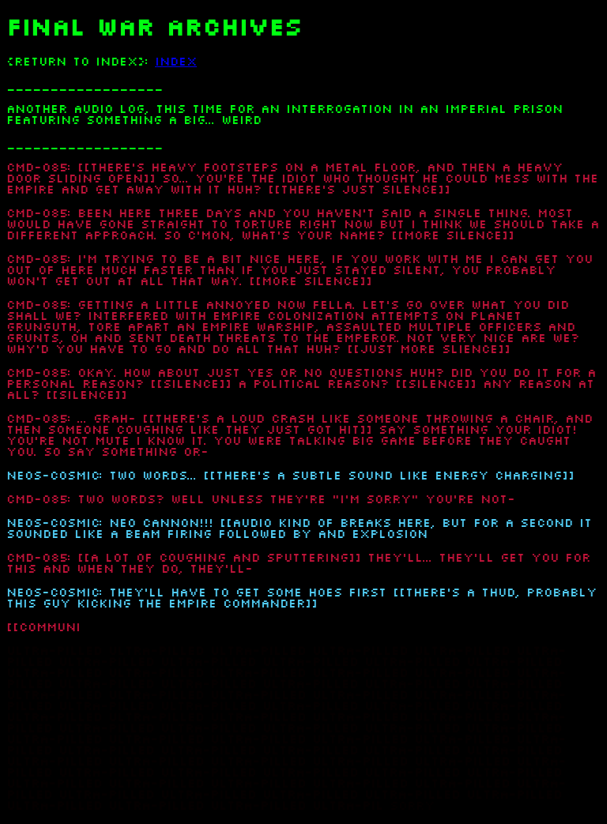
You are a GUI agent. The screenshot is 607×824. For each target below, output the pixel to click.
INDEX (176, 61)
